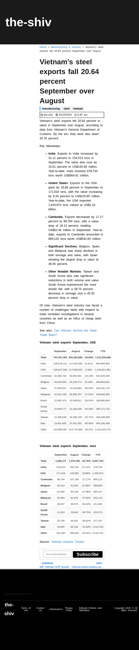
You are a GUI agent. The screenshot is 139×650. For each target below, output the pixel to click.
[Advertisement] (62, 583)
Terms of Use (26, 609)
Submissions (55, 609)
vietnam (78, 108)
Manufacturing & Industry (66, 47)
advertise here (22, 594)
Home (43, 47)
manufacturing (51, 108)
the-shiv (28, 22)
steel (66, 108)
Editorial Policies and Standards (90, 609)
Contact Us (40, 609)
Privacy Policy (69, 609)
